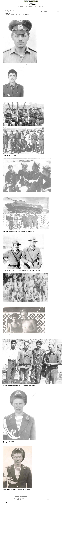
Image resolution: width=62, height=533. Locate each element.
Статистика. (20, 9)
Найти (23, 6)
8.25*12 (45, 11)
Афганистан (9, 10)
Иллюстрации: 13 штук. (8, 11)
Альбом (6, 10)
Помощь (35, 6)
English (33, 6)
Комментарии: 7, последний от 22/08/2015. (21, 496)
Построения (39, 6)
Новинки (30, 6)
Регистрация (20, 6)
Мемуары (13, 10)
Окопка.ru (42, 6)
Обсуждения (26, 6)
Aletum (31, 3)
